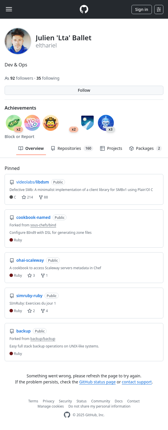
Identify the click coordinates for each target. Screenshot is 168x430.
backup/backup (43, 338)
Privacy (48, 401)
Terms (33, 401)
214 (27, 197)
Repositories (72, 148)
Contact (133, 401)
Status (82, 401)
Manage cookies (51, 406)
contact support (137, 382)
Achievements (20, 108)
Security (65, 401)
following (47, 78)
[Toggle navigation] (9, 9)
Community (100, 401)
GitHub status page (97, 382)
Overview (31, 148)
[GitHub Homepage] (67, 414)
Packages (145, 148)
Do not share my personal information (99, 406)
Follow (84, 90)
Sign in (141, 9)
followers (19, 78)
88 (43, 197)
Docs (119, 401)
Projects (111, 148)
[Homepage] (84, 9)
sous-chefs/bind (43, 225)
